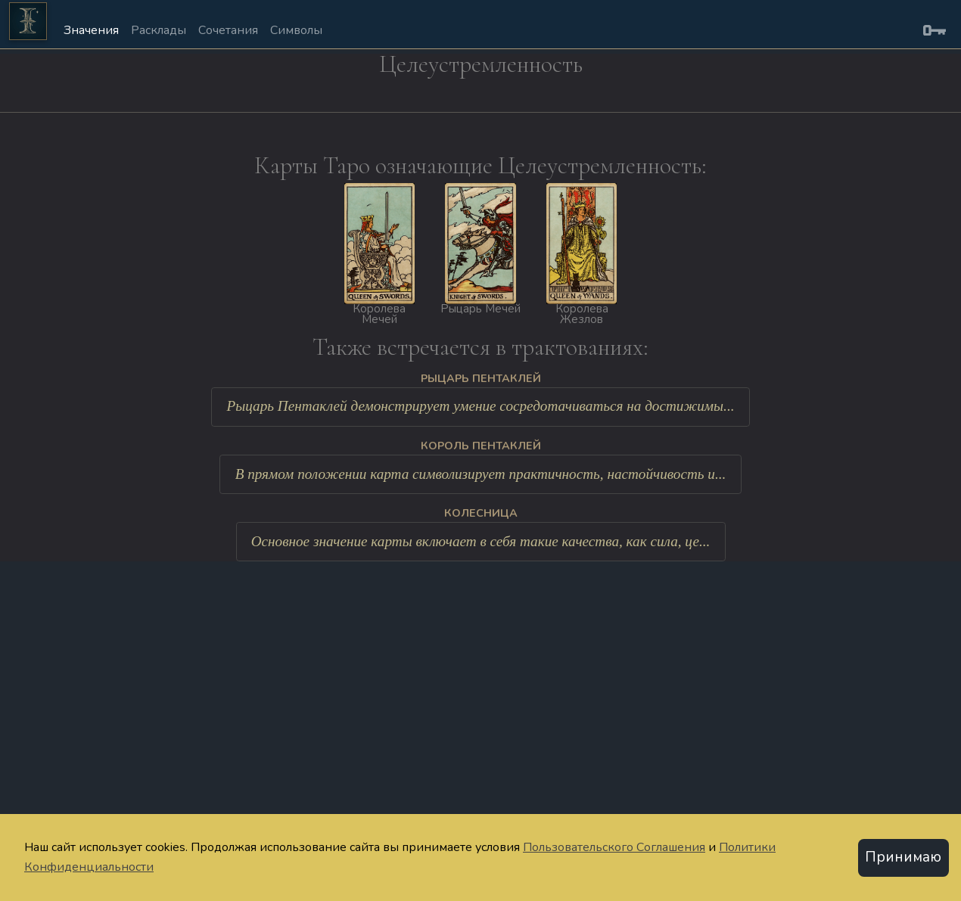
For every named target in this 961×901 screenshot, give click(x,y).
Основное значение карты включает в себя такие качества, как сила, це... (481, 541)
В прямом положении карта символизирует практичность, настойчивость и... (480, 474)
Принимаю (903, 857)
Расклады (158, 30)
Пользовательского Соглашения (614, 847)
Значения (91, 30)
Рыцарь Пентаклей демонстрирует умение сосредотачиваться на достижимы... (481, 406)
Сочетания (228, 30)
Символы (296, 30)
